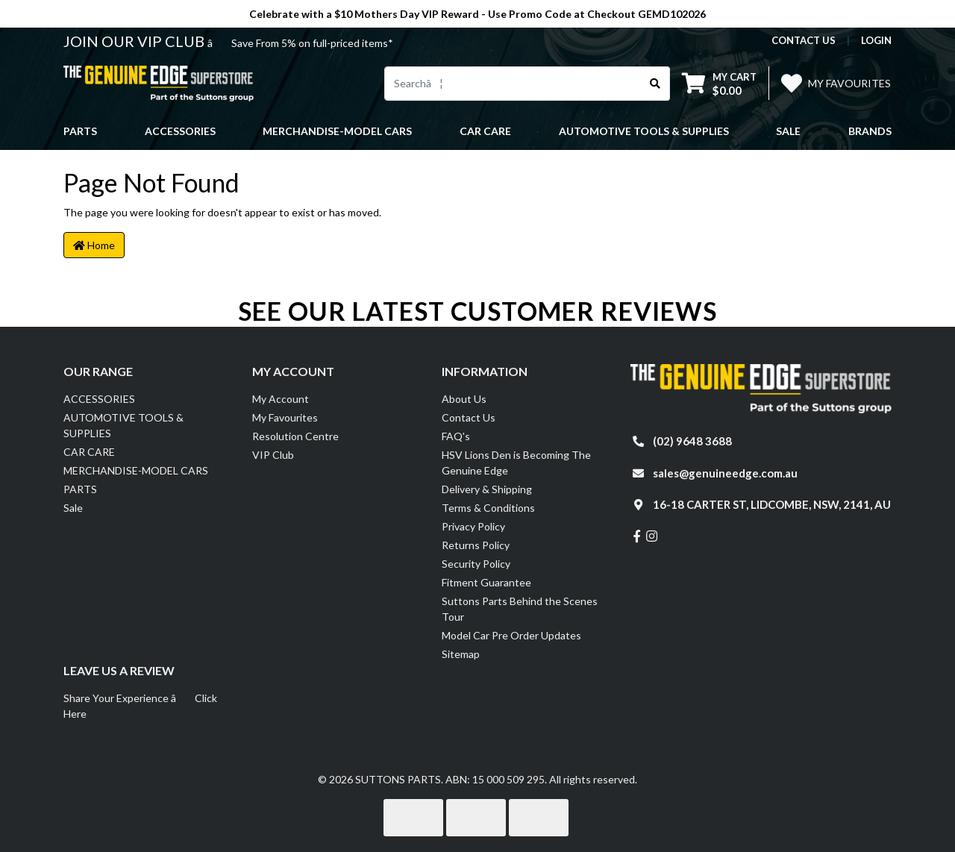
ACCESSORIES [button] (180, 131)
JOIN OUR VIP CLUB (135, 41)
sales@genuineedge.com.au (725, 473)
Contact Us (468, 417)
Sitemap (461, 654)
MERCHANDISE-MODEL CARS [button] (337, 131)
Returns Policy (476, 545)
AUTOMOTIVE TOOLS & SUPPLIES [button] (644, 131)
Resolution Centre (295, 436)
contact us (803, 40)
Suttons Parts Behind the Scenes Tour (520, 609)
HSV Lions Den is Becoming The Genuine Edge (516, 462)
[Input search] (513, 83)
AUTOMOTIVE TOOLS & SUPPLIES (123, 425)
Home (94, 245)
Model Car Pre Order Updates (511, 635)
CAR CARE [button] (485, 131)
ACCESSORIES (99, 398)
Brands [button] (870, 131)
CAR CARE (89, 451)
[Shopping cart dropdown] (719, 83)
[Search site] (655, 83)
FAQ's (456, 436)
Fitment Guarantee (486, 582)
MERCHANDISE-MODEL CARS (135, 470)
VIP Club (273, 454)
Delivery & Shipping (487, 489)
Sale (788, 131)
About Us (464, 398)
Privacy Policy (473, 526)
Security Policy (476, 563)
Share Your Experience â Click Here (140, 706)
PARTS (80, 489)
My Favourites (285, 417)
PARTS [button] (80, 131)
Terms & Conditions (488, 507)
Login (876, 40)
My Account (280, 398)
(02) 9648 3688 (692, 441)
